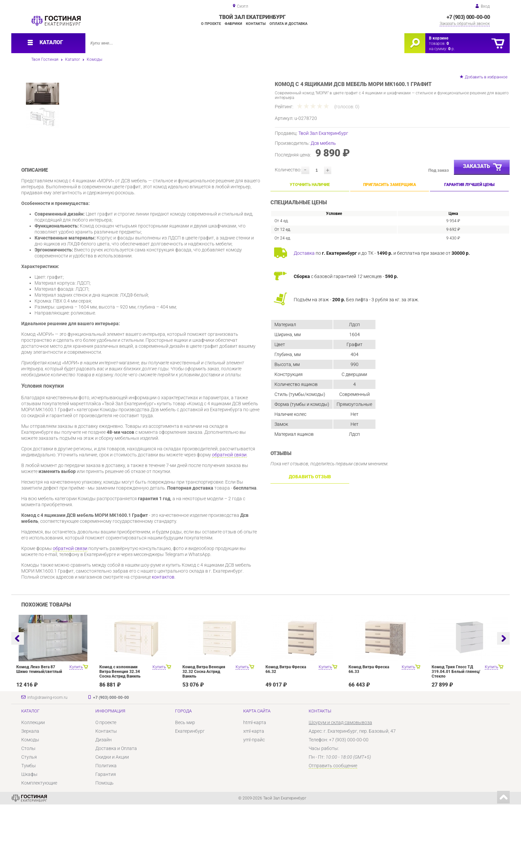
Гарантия (105, 812)
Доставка (304, 253)
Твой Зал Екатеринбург (323, 133)
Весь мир (185, 761)
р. (451, 49)
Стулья (29, 795)
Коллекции (33, 761)
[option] (167, 134)
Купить (76, 705)
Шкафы (29, 812)
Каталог (72, 59)
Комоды (94, 59)
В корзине (438, 38)
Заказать (483, 167)
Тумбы (28, 804)
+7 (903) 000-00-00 (468, 17)
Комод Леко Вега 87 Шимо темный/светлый (39, 707)
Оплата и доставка (288, 24)
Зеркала (30, 769)
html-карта (254, 761)
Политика (106, 804)
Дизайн (103, 778)
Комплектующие (39, 821)
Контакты (256, 24)
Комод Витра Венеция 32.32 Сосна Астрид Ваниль (203, 710)
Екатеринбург (190, 769)
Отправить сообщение (333, 804)
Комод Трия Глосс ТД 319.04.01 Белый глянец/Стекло (456, 710)
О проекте (211, 24)
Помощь (104, 821)
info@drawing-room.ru (47, 736)
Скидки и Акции (112, 795)
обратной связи (229, 493)
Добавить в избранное (486, 77)
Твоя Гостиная (44, 59)
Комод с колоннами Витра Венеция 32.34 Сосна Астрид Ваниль (120, 710)
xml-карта (253, 769)
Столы (28, 787)
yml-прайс (254, 778)
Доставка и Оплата (116, 787)
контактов (163, 615)
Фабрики (233, 24)
